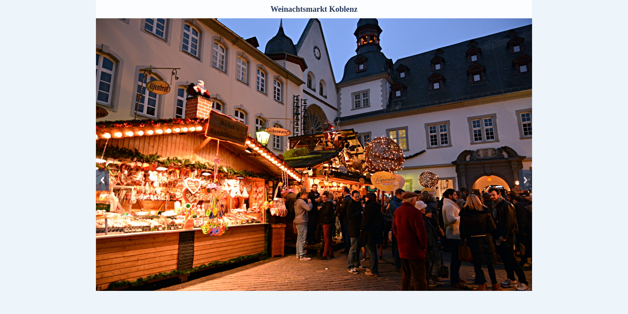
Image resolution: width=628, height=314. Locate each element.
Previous (102, 180)
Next (525, 180)
